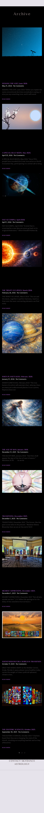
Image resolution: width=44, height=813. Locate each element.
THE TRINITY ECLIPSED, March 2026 (17, 290)
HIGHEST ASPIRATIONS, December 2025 (18, 591)
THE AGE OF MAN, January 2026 (15, 449)
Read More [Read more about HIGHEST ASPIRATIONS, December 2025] (6, 606)
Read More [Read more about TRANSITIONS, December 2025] (6, 532)
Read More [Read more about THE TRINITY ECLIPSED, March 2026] (6, 308)
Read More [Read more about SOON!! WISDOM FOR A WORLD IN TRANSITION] (6, 679)
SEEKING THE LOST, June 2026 (14, 83)
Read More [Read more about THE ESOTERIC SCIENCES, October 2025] (6, 747)
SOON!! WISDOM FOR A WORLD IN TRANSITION (21, 661)
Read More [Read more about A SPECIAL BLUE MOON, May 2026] (6, 168)
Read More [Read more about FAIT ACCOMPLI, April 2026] (6, 235)
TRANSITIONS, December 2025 (14, 516)
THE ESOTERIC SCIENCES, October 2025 (18, 729)
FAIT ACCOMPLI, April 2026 (13, 220)
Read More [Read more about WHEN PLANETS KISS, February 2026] (6, 394)
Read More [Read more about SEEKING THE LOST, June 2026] (6, 99)
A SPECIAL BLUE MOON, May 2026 (16, 153)
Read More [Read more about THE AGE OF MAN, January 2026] (6, 465)
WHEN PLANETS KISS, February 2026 (17, 376)
